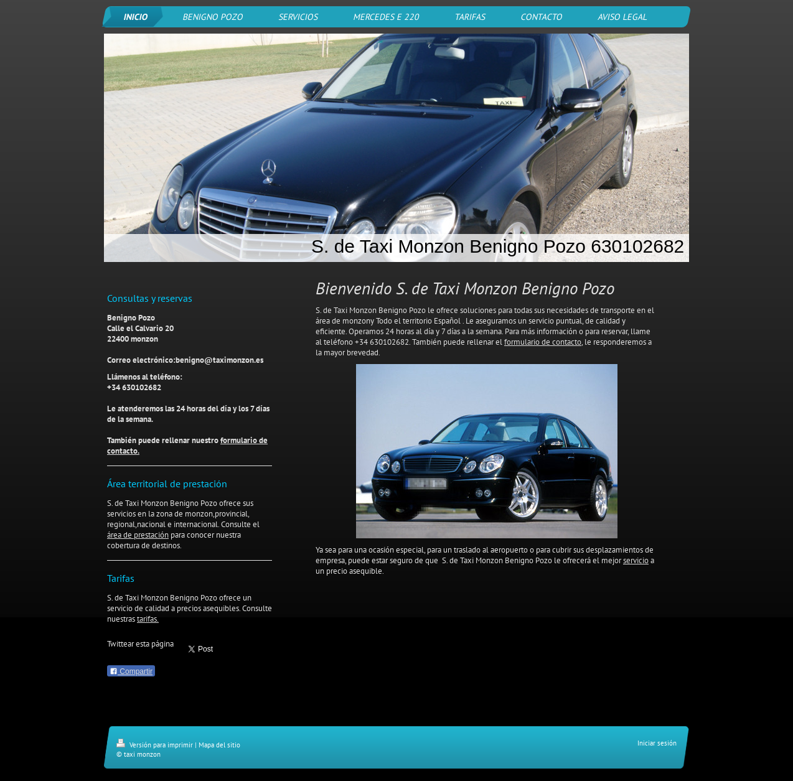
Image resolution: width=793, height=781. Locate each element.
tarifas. (148, 619)
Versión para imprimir (155, 745)
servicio (636, 560)
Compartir (131, 671)
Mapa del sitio (219, 745)
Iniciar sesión (657, 743)
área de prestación (138, 535)
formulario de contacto (542, 342)
